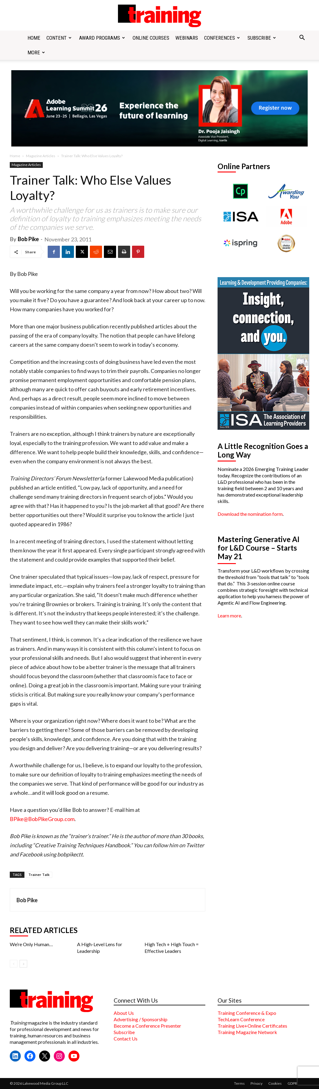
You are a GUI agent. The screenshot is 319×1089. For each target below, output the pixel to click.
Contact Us (126, 1038)
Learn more (229, 615)
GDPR (292, 1083)
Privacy (256, 1083)
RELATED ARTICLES (44, 930)
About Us (124, 1013)
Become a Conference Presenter (147, 1026)
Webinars (186, 38)
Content (59, 38)
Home (34, 38)
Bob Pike (28, 239)
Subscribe (262, 38)
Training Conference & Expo (247, 1013)
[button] (302, 38)
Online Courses (151, 38)
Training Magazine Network (247, 1032)
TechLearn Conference (241, 1019)
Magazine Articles (40, 156)
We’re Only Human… (31, 944)
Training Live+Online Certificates (252, 1026)
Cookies (275, 1083)
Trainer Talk (39, 874)
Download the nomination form (250, 514)
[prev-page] (13, 964)
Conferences (222, 38)
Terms (239, 1083)
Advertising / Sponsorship (140, 1019)
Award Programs (102, 38)
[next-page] (23, 964)
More (36, 52)
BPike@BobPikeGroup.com (42, 819)
